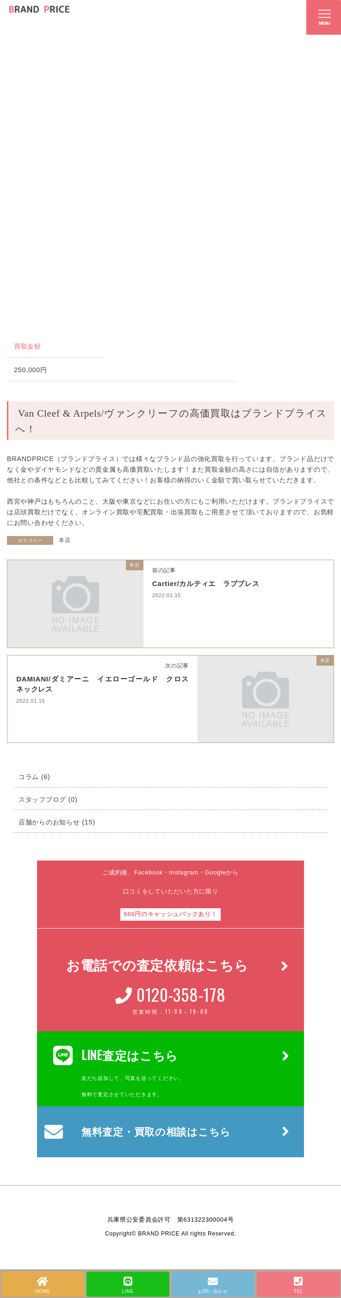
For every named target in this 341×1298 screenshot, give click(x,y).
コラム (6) (34, 776)
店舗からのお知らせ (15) (57, 822)
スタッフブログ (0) (48, 799)
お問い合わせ (213, 1285)
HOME (43, 1285)
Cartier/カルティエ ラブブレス (209, 583)
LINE (128, 1285)
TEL (298, 1285)
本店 (64, 540)
